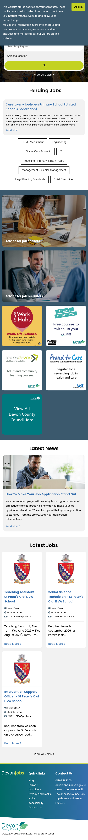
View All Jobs (44, 74)
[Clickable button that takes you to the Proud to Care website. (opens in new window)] (66, 370)
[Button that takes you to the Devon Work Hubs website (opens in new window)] (22, 326)
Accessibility (36, 803)
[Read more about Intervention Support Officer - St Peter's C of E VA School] (12, 743)
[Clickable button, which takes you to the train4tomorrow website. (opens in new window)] (66, 326)
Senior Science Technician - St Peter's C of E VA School (65, 596)
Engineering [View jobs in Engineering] (59, 142)
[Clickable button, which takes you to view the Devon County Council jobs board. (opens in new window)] (22, 414)
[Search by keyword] (44, 46)
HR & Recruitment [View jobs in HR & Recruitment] (32, 142)
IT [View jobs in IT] (61, 151)
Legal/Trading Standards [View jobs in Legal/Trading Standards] (30, 179)
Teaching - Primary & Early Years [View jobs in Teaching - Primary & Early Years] (44, 160)
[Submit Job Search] (44, 65)
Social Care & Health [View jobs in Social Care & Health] (39, 151)
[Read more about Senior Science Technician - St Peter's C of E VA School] (56, 643)
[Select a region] (44, 56)
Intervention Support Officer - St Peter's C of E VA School (21, 696)
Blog (31, 780)
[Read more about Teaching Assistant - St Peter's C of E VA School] (12, 643)
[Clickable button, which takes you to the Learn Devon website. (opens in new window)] (22, 370)
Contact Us (35, 807)
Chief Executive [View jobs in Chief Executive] (63, 179)
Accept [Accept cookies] (78, 6)
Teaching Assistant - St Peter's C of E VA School (20, 596)
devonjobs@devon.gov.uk (70, 785)
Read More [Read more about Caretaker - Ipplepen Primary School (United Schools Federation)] (12, 130)
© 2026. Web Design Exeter (17, 833)
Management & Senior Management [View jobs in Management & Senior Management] (44, 170)
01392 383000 (63, 780)
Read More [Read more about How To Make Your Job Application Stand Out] (13, 526)
